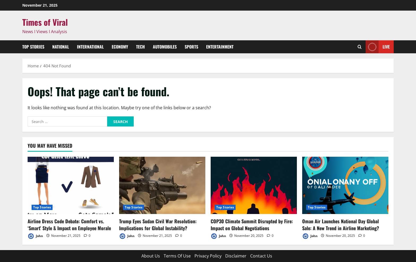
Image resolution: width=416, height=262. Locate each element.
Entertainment (219, 46)
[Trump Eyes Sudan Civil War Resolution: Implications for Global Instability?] (162, 185)
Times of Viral (45, 22)
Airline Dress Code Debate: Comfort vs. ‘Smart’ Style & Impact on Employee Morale (69, 224)
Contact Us (261, 256)
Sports (191, 46)
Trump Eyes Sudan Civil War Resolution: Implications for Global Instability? (158, 224)
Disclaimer (235, 256)
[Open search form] (360, 47)
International (90, 46)
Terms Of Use (177, 256)
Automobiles (165, 46)
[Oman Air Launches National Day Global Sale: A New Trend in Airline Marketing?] (345, 185)
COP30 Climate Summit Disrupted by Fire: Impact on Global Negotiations (252, 224)
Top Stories (33, 46)
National (60, 46)
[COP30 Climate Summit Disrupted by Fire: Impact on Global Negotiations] (254, 185)
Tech (140, 46)
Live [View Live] (378, 46)
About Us (150, 256)
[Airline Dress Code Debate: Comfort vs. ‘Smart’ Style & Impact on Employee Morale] (71, 185)
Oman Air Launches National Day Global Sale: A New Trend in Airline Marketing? (340, 224)
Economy (120, 46)
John (35, 236)
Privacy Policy (208, 256)
